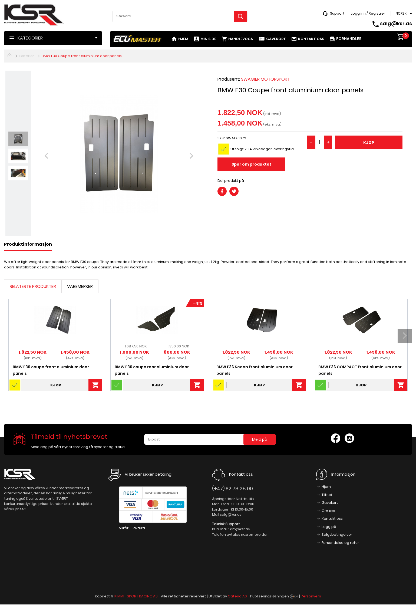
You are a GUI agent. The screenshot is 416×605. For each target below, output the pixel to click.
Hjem (183, 38)
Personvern (311, 596)
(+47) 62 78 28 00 (232, 488)
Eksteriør (26, 55)
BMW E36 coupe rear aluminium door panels (152, 370)
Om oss (328, 510)
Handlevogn (240, 38)
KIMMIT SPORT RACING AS (136, 596)
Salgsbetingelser (337, 534)
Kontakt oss (311, 38)
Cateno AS (237, 596)
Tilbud (327, 494)
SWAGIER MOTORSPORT (265, 79)
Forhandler (349, 38)
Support (337, 13)
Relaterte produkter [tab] (33, 286)
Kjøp (368, 142)
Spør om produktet (251, 164)
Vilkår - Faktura (132, 528)
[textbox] (180, 16)
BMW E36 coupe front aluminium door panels (51, 370)
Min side (208, 38)
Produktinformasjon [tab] (28, 244)
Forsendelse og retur (340, 542)
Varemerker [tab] (80, 286)
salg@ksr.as (396, 23)
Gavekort (276, 38)
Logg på (329, 526)
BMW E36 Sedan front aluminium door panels (254, 370)
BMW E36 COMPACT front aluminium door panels (360, 370)
